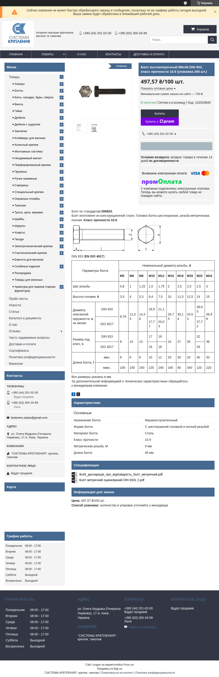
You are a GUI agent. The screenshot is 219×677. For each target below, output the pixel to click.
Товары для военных (29, 279)
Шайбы (19, 219)
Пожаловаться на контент (117, 672)
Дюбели (20, 117)
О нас (81, 54)
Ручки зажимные (26, 178)
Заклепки (21, 131)
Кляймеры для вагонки (30, 138)
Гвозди (19, 239)
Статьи (14, 311)
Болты (19, 90)
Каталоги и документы (25, 318)
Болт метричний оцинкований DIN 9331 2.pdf (111, 480)
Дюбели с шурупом (27, 124)
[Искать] (212, 40)
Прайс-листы (18, 298)
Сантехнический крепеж (31, 253)
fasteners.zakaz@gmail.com (29, 417)
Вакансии (16, 363)
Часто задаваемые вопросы (29, 337)
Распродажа (23, 273)
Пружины (21, 171)
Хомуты (20, 232)
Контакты (113, 54)
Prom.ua (129, 664)
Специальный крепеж (29, 192)
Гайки (18, 111)
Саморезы (21, 185)
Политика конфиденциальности (32, 357)
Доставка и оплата (149, 54)
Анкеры (20, 84)
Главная (16, 54)
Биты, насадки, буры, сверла (34, 97)
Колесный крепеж (26, 144)
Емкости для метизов (29, 259)
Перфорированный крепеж (33, 165)
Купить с (159, 122)
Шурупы (20, 225)
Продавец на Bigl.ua (109, 668)
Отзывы (14, 331)
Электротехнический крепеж (34, 246)
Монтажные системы (29, 151)
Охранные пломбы (27, 198)
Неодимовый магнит (28, 158)
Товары (47, 54)
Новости (15, 305)
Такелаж (20, 205)
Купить (159, 113)
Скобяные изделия (27, 266)
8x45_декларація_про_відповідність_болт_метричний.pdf (120, 474)
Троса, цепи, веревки (29, 212)
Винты (19, 104)
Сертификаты (19, 350)
